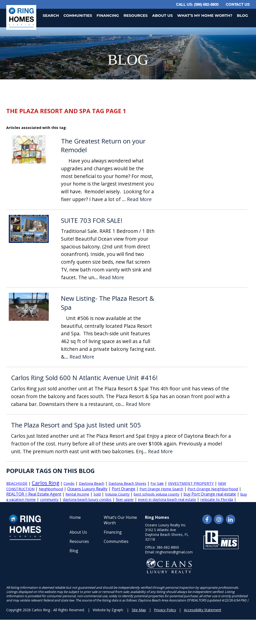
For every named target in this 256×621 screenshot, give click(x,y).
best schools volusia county (156, 494)
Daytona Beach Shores (127, 483)
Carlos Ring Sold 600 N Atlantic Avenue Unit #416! (84, 377)
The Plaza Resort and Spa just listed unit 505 (76, 425)
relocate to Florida (216, 499)
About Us (162, 15)
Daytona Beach (91, 483)
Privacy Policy (165, 609)
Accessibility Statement (202, 609)
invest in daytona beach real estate (167, 499)
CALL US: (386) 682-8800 (197, 4)
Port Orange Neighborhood (213, 488)
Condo (69, 483)
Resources (136, 15)
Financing (107, 15)
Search (51, 15)
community (49, 499)
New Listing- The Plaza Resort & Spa (107, 303)
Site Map (139, 609)
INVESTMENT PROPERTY (191, 483)
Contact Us (238, 4)
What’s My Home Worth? (204, 15)
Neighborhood (51, 489)
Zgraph (117, 609)
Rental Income (77, 494)
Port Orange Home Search (161, 489)
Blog (242, 15)
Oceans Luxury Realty (87, 489)
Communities (78, 15)
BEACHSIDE (17, 483)
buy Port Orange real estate (210, 494)
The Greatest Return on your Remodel (103, 145)
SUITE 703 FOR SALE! (91, 220)
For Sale (157, 483)
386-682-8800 (167, 547)
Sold (97, 494)
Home (75, 517)
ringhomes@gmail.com (174, 552)
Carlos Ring (45, 482)
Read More (139, 199)
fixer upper (125, 499)
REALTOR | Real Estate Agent (33, 494)
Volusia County (117, 494)
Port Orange (123, 489)
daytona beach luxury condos (87, 499)
